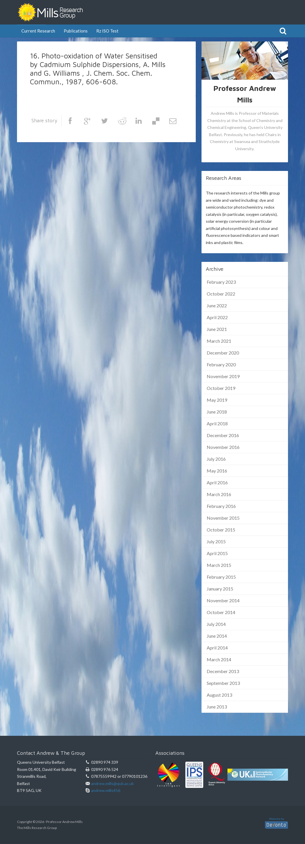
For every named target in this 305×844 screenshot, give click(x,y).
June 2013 (217, 706)
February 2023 (221, 282)
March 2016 (219, 494)
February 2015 (221, 577)
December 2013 (223, 671)
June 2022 (217, 305)
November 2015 (223, 518)
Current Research (38, 30)
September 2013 (223, 683)
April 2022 (217, 317)
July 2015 (216, 541)
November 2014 (223, 600)
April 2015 (217, 553)
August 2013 (219, 695)
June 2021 (217, 329)
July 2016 (216, 459)
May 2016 (217, 470)
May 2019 (217, 400)
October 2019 (221, 388)
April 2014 (217, 647)
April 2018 (217, 423)
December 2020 (223, 352)
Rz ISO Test (107, 30)
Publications (76, 30)
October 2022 (221, 293)
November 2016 (223, 447)
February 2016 (221, 506)
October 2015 (221, 529)
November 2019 (223, 376)
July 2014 (216, 624)
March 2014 (219, 659)
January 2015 (220, 588)
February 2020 (221, 364)
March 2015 (219, 565)
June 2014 (217, 636)
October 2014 (221, 612)
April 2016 (217, 482)
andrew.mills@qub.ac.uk (112, 783)
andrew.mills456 (105, 790)
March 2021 (219, 341)
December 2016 (223, 435)
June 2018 (217, 411)
